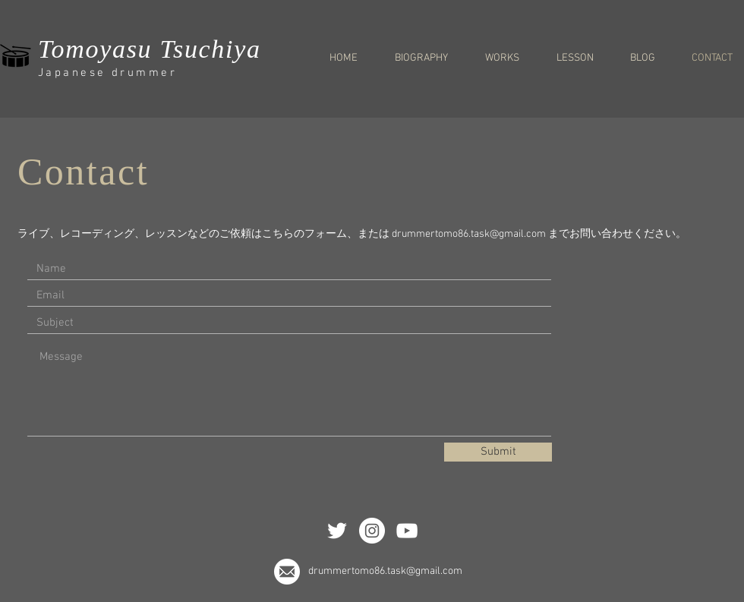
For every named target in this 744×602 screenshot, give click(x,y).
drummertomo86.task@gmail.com (469, 234)
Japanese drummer (107, 73)
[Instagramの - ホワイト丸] (372, 531)
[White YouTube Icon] (407, 531)
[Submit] (498, 452)
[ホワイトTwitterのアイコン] (337, 531)
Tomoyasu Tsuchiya (149, 49)
